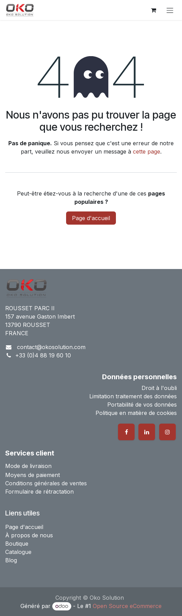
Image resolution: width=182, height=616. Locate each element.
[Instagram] (167, 432)
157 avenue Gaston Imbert (40, 316)
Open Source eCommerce (127, 605)
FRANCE (16, 333)
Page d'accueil (91, 218)
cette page (146, 151)
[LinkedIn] (146, 432)
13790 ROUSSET (27, 324)
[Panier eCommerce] (153, 10)
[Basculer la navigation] (170, 10)
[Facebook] (126, 432)
